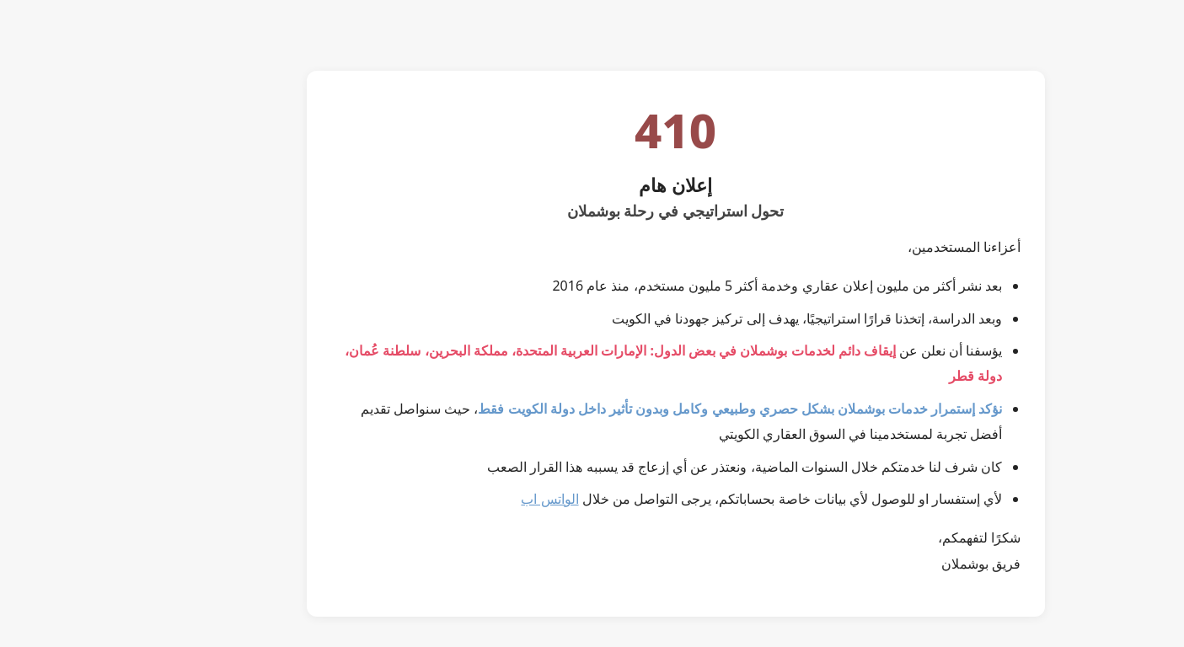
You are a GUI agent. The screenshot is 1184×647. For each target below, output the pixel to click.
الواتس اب (466, 498)
